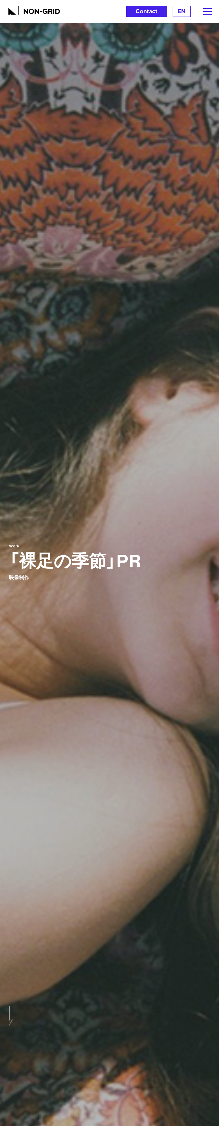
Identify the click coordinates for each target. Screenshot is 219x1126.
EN (181, 11)
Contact (146, 11)
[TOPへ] (34, 9)
